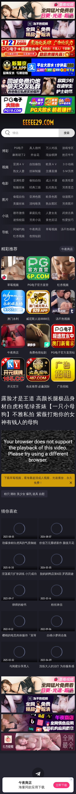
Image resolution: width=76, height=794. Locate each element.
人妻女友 (51, 213)
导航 (5, 232)
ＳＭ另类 (68, 171)
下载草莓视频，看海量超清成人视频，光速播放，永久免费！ (38, 480)
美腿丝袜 (19, 203)
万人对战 (51, 148)
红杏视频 (19, 236)
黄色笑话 (51, 220)
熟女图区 (51, 203)
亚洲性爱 (19, 180)
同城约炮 (19, 229)
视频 (5, 167)
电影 (5, 183)
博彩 (5, 151)
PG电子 (19, 148)
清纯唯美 (35, 203)
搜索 (67, 133)
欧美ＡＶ (51, 164)
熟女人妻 (19, 171)
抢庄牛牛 (68, 155)
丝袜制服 (35, 171)
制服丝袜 (19, 187)
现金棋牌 (51, 155)
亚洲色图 (35, 196)
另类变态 (68, 187)
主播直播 (51, 171)
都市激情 (19, 213)
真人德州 (35, 148)
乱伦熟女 (51, 187)
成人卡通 (51, 180)
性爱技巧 (68, 220)
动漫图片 (68, 196)
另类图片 (68, 203)
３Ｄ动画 (68, 164)
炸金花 (35, 155)
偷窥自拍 (19, 196)
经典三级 (35, 187)
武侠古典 (68, 213)
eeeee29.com (38, 122)
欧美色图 (51, 196)
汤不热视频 (68, 229)
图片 (5, 199)
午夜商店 (35, 229)
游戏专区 (68, 148)
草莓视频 (51, 229)
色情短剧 (35, 236)
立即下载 (61, 785)
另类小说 (35, 220)
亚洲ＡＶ (19, 164)
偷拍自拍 (35, 180)
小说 (5, 216)
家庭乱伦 (35, 213)
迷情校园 (19, 220)
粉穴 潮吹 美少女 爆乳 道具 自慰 (24, 494)
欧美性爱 (68, 180)
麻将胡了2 (18, 155)
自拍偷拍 (35, 164)
